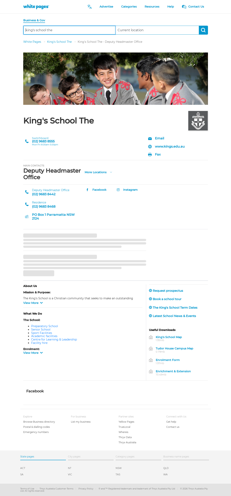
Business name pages (176, 456)
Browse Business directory (39, 421)
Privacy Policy (86, 488)
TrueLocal (124, 426)
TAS (118, 474)
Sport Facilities (41, 333)
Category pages (125, 456)
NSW (119, 468)
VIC (70, 474)
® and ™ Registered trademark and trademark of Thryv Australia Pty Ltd (137, 488)
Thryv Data (125, 437)
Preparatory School (44, 326)
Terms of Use (27, 488)
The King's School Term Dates (173, 307)
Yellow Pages (126, 421)
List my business (81, 421)
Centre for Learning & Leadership (54, 339)
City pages (74, 456)
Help (170, 6)
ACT (22, 468)
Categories (129, 6)
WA (165, 474)
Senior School (40, 329)
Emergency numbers (36, 432)
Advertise (106, 6)
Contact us (172, 426)
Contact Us (193, 6)
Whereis (123, 432)
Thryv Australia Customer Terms (57, 488)
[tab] (35, 20)
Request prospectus (166, 291)
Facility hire (39, 343)
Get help (171, 421)
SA (21, 474)
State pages (27, 456)
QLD (166, 468)
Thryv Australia (127, 442)
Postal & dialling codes (36, 426)
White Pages (32, 42)
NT (69, 468)
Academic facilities (44, 336)
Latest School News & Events (172, 316)
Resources (152, 6)
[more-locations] (111, 171)
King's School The (59, 42)
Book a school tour (165, 299)
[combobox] (69, 30)
